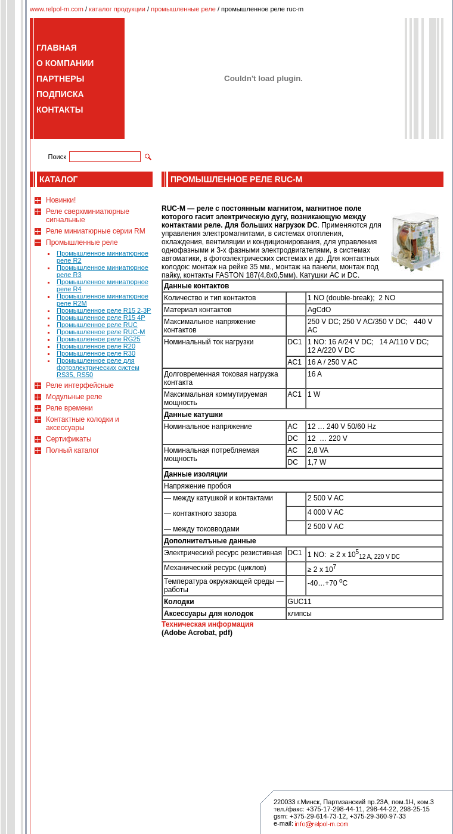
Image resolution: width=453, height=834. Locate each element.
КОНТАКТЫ (59, 109)
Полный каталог (72, 450)
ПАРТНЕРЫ (60, 78)
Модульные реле (74, 397)
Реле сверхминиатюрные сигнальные (87, 215)
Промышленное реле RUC (97, 324)
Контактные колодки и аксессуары (82, 423)
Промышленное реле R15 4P (101, 317)
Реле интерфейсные (80, 385)
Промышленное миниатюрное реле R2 (102, 257)
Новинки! (61, 200)
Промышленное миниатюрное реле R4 (102, 285)
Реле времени (69, 408)
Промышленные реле (82, 242)
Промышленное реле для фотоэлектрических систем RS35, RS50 (98, 367)
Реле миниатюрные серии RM (95, 231)
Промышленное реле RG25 (99, 339)
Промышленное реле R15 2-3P (104, 310)
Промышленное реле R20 (96, 346)
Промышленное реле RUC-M (101, 331)
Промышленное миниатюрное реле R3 (102, 271)
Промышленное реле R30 (96, 353)
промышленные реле (183, 9)
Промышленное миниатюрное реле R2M (102, 299)
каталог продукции (117, 9)
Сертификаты (69, 439)
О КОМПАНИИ (65, 63)
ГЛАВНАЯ (56, 47)
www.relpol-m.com (56, 9)
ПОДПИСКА (60, 94)
